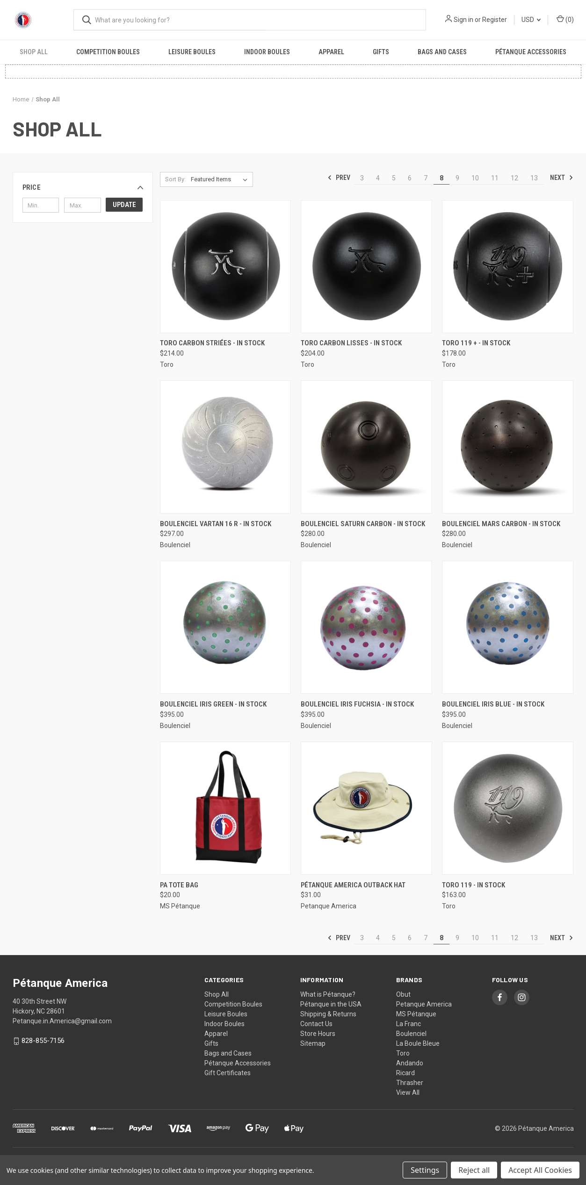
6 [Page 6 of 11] (410, 178)
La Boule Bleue (418, 1043)
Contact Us (316, 1024)
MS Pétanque (416, 1014)
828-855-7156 (43, 1040)
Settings (425, 1170)
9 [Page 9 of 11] (457, 178)
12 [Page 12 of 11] (514, 178)
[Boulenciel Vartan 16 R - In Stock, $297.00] (225, 447)
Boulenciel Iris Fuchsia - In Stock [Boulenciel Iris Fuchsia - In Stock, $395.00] (357, 704)
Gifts (381, 52)
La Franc (408, 1024)
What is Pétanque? (327, 994)
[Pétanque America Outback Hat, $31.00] (366, 808)
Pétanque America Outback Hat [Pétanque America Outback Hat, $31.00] (353, 885)
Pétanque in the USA (331, 1004)
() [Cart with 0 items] (565, 19)
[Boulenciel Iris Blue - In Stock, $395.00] (508, 627)
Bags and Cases (442, 52)
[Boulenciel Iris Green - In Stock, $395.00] (225, 627)
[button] (82, 187)
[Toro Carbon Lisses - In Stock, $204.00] (366, 266)
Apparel (331, 52)
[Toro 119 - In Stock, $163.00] (508, 808)
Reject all (474, 1170)
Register (494, 19)
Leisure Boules (192, 52)
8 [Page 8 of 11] (441, 178)
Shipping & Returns (328, 1014)
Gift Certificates (227, 1073)
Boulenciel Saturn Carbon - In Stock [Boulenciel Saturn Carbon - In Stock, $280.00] (363, 524)
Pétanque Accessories (530, 52)
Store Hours (317, 1033)
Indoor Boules (267, 52)
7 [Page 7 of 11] (425, 178)
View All (408, 1092)
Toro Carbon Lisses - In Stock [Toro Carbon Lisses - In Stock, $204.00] (351, 343)
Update (124, 204)
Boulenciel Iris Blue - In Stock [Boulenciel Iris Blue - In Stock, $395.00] (493, 704)
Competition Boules (108, 52)
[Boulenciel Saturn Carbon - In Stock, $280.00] (366, 447)
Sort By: (175, 179)
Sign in (463, 19)
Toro (403, 1053)
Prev (338, 177)
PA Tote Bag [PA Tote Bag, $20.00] (179, 885)
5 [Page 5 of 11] (394, 178)
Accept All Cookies (540, 1170)
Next (561, 177)
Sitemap (313, 1043)
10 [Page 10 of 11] (475, 178)
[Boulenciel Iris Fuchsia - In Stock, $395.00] (366, 627)
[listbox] (221, 179)
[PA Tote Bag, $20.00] (225, 808)
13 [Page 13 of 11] (534, 178)
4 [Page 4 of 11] (378, 178)
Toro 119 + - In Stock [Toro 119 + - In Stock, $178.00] (476, 343)
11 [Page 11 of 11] (495, 178)
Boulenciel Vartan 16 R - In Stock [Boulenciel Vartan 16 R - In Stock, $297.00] (215, 524)
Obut (403, 994)
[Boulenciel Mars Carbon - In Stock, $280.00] (508, 447)
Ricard (405, 1073)
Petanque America (424, 1004)
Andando (409, 1063)
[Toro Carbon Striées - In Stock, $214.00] (225, 266)
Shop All (34, 52)
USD (531, 19)
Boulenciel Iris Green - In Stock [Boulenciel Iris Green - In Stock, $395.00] (213, 704)
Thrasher (409, 1082)
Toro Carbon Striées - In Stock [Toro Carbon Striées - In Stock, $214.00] (212, 343)
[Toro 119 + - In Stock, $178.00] (508, 266)
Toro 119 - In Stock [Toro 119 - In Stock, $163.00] (473, 885)
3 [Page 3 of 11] (362, 178)
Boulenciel (411, 1033)
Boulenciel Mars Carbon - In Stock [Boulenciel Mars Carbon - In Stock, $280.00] (501, 524)
